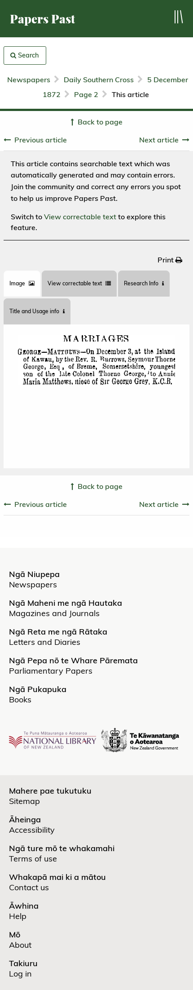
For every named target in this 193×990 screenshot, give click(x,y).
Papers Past (42, 19)
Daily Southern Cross (99, 79)
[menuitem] (169, 259)
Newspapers (28, 79)
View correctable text (80, 216)
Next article (159, 139)
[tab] (22, 284)
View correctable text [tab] (79, 283)
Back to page (100, 121)
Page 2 (86, 94)
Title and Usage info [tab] (37, 311)
